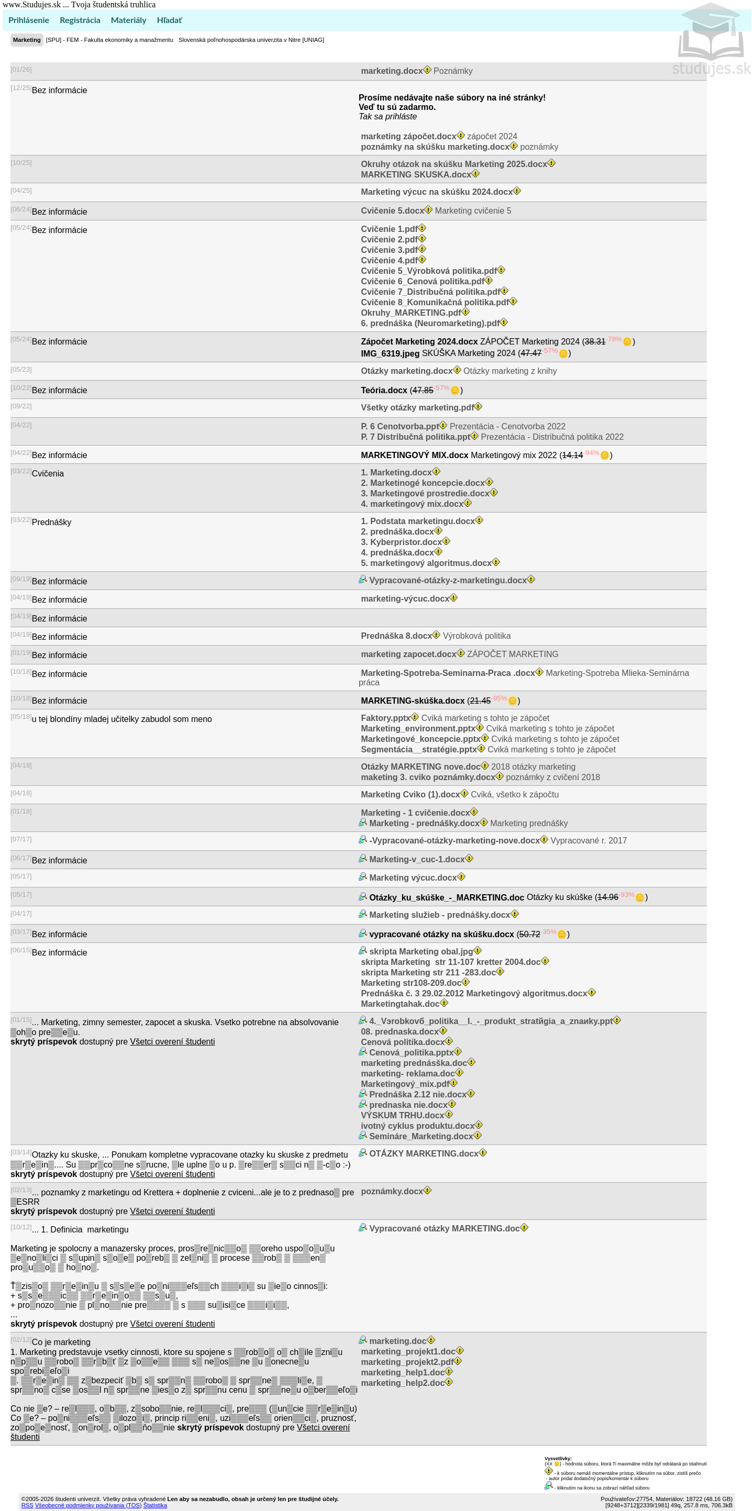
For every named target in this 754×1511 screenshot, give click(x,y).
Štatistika (155, 1505)
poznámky (458, 146)
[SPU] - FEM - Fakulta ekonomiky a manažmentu (109, 40)
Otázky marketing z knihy (458, 370)
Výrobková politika (435, 635)
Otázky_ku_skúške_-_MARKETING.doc (447, 897)
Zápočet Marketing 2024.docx (419, 341)
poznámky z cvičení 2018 (479, 777)
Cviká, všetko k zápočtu (459, 794)
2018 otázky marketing (467, 766)
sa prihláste (395, 116)
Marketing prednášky (467, 823)
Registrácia (80, 20)
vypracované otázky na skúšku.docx (441, 934)
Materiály (129, 20)
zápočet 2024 (438, 136)
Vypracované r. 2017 (497, 840)
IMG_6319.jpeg (390, 353)
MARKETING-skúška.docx (413, 700)
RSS (27, 1505)
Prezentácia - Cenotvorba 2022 (462, 426)
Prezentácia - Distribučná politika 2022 (491, 436)
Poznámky (416, 70)
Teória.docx (384, 390)
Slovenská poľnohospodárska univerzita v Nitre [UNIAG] (251, 40)
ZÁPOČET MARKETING (459, 654)
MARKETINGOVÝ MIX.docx (415, 455)
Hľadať (169, 20)
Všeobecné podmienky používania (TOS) (88, 1505)
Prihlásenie (28, 20)
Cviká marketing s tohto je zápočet (454, 718)
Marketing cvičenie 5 (435, 210)
